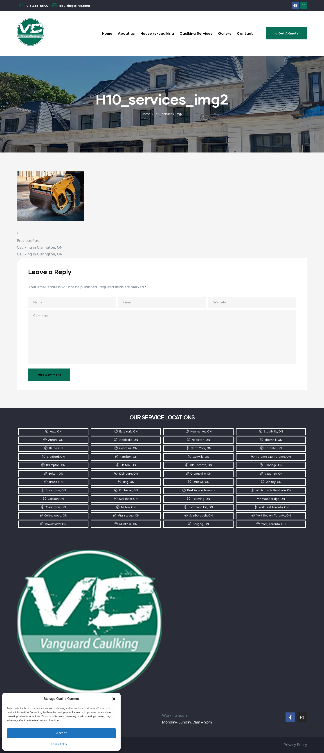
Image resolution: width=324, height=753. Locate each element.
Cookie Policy (59, 744)
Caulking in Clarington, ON (40, 247)
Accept (61, 733)
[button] (114, 699)
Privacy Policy (295, 745)
